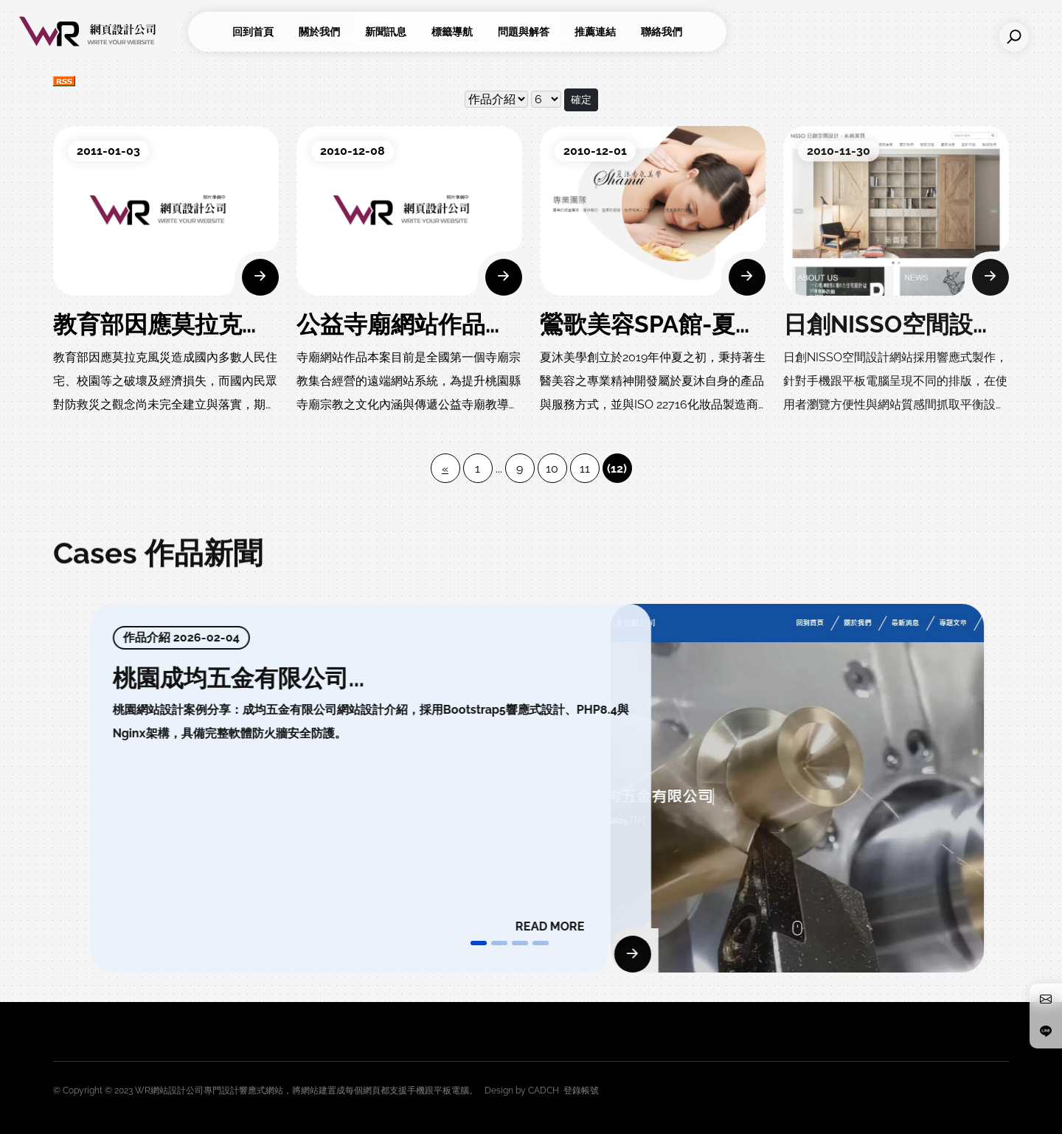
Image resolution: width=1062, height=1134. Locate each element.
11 (585, 469)
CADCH (543, 1090)
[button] (478, 943)
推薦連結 (595, 32)
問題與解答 (523, 32)
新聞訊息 (385, 32)
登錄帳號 (581, 1090)
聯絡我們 (661, 32)
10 (552, 469)
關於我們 (319, 32)
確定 (581, 99)
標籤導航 (452, 32)
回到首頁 (253, 32)
